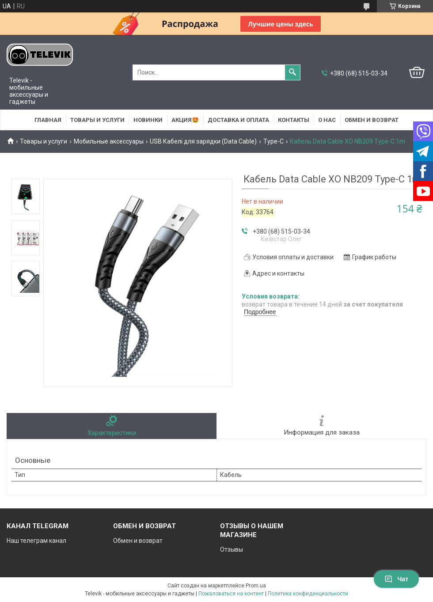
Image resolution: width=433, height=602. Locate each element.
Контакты (293, 120)
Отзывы (231, 549)
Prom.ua (256, 586)
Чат (396, 579)
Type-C (273, 141)
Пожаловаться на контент (231, 594)
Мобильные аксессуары (109, 141)
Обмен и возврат (372, 120)
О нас (327, 120)
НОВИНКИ (148, 120)
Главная (47, 120)
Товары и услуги (97, 120)
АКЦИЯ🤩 (185, 120)
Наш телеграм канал (36, 540)
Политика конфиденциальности (308, 594)
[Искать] (292, 72)
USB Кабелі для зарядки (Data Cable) (203, 141)
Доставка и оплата (238, 120)
